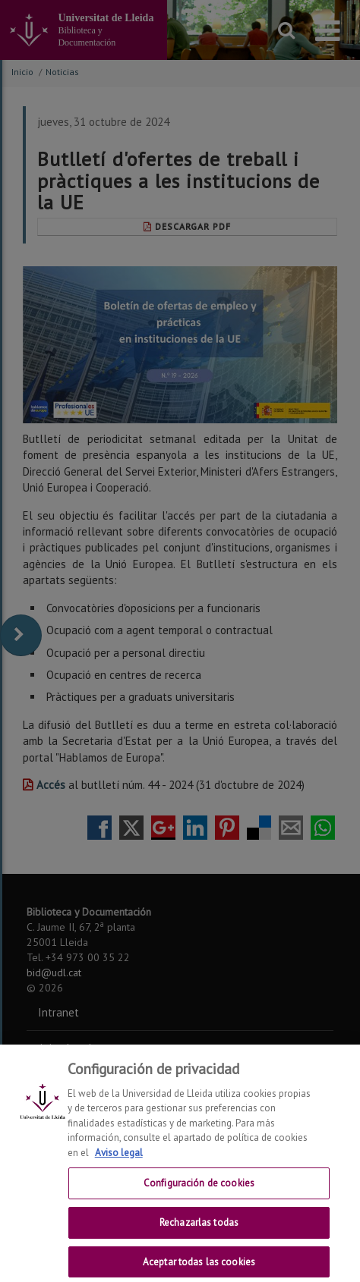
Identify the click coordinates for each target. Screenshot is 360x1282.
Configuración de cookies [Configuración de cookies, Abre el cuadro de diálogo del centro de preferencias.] (199, 1192)
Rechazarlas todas (198, 1230)
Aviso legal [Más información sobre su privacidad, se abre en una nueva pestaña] (119, 1161)
